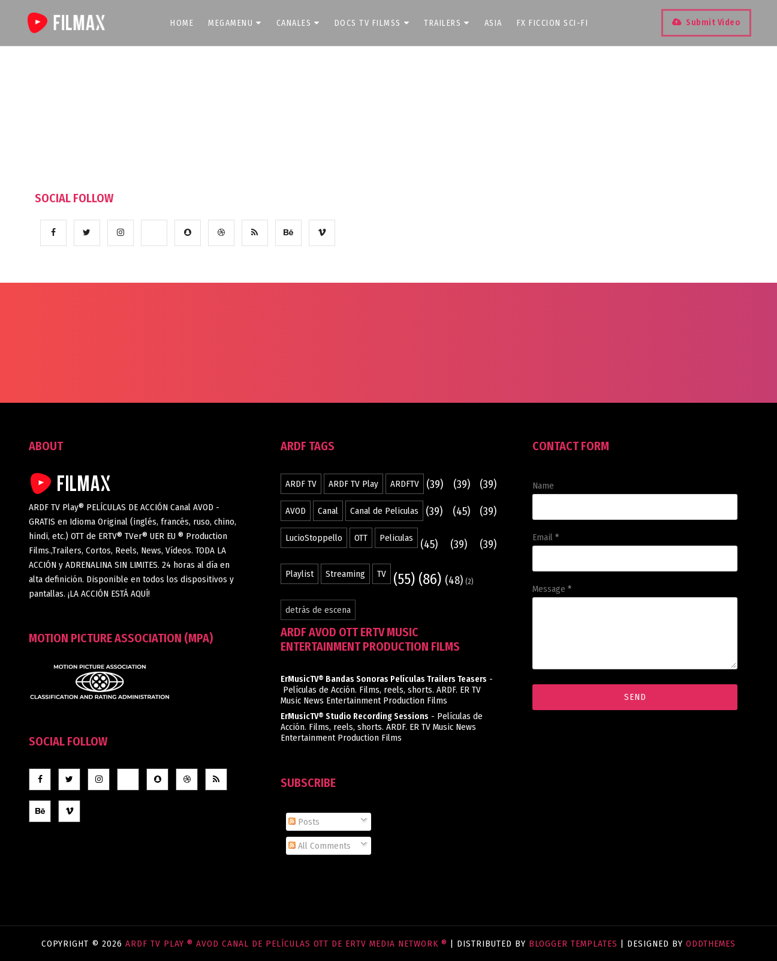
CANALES (301, 23)
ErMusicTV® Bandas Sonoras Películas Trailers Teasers (384, 679)
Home (185, 23)
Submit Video (709, 22)
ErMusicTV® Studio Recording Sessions (355, 716)
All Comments (319, 845)
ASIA (496, 23)
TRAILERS (450, 23)
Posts (304, 821)
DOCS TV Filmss (375, 23)
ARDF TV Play (353, 483)
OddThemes (711, 943)
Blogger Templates (573, 943)
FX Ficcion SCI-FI (556, 23)
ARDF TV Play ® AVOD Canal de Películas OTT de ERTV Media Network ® (287, 943)
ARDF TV (301, 483)
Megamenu (238, 23)
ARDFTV (404, 483)
